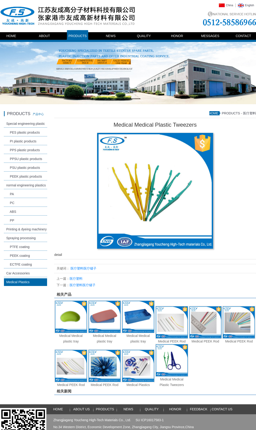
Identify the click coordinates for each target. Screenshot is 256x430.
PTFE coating (17, 247)
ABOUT (44, 36)
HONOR (177, 36)
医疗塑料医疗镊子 (76, 285)
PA (10, 194)
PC (10, 203)
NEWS (111, 36)
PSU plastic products (23, 167)
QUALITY (144, 36)
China (229, 5)
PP (10, 220)
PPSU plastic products (24, 159)
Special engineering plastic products (25, 125)
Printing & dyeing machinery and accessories (26, 230)
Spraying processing (21, 238)
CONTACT (243, 36)
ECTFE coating (19, 264)
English (249, 5)
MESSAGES (210, 36)
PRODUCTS (77, 36)
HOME (11, 36)
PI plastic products (21, 141)
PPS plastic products (23, 150)
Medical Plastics (17, 282)
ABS (11, 211)
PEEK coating (18, 255)
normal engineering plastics (26, 185)
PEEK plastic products (24, 176)
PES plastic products (23, 132)
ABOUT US (81, 409)
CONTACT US (222, 409)
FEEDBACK (198, 409)
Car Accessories (18, 273)
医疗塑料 (249, 113)
